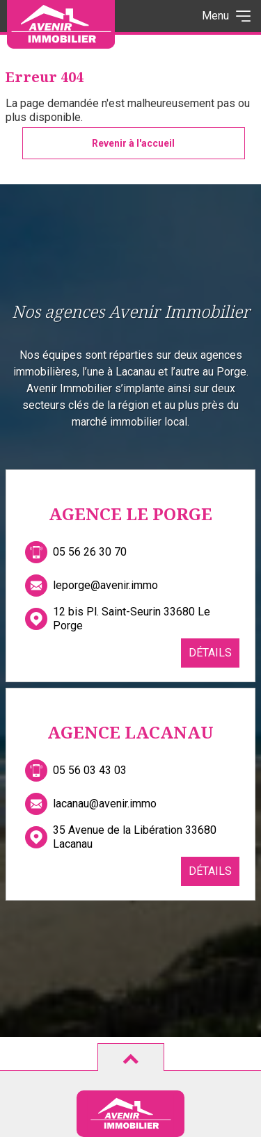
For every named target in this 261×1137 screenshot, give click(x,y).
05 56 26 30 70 (90, 551)
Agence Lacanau (130, 731)
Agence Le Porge (130, 513)
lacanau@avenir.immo (105, 803)
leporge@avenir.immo (105, 585)
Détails (210, 652)
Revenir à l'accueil (133, 143)
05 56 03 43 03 (90, 770)
